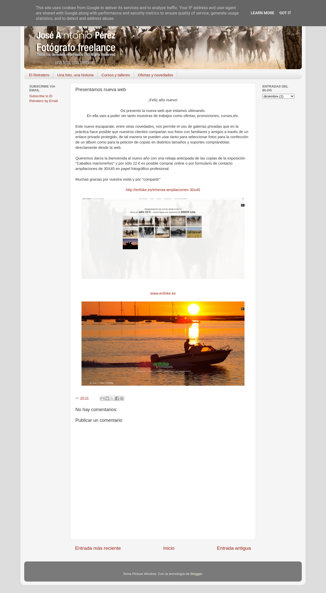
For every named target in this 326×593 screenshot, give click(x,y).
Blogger (196, 574)
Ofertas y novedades (155, 75)
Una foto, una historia (75, 75)
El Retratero (39, 75)
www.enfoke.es (163, 293)
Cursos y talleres (115, 75)
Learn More (262, 13)
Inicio (168, 548)
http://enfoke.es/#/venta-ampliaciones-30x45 (163, 190)
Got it (285, 13)
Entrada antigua (234, 548)
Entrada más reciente (98, 548)
